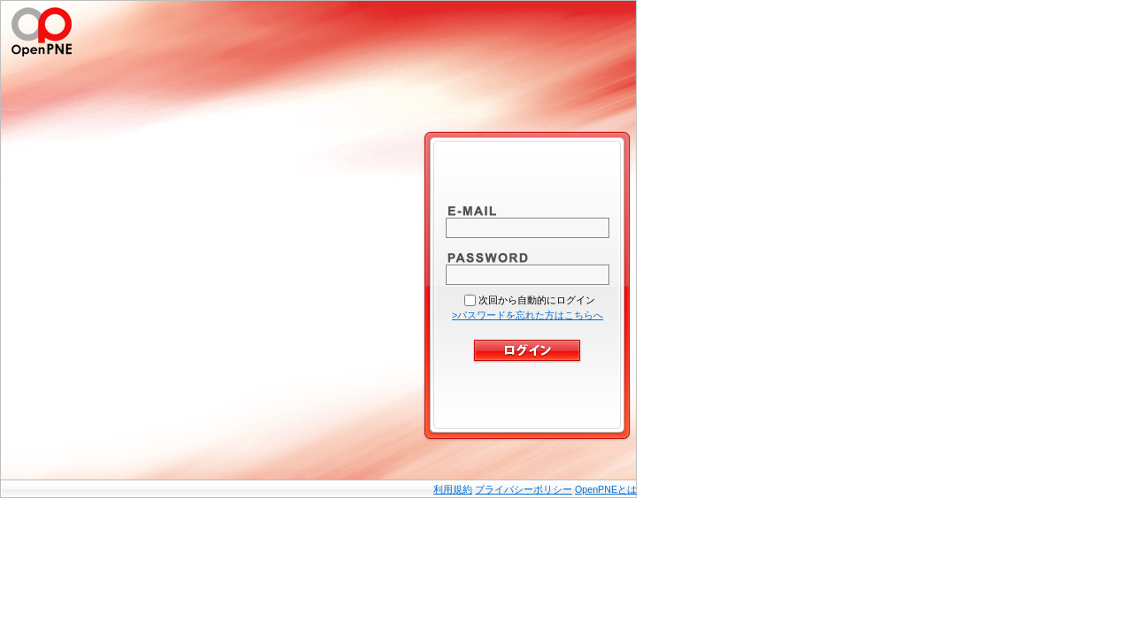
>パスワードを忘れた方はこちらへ (527, 315)
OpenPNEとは (606, 489)
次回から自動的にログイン (536, 300)
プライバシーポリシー (523, 489)
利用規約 (452, 489)
